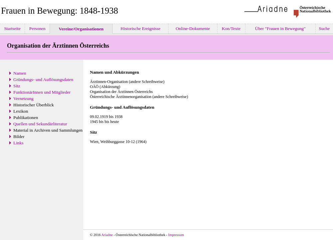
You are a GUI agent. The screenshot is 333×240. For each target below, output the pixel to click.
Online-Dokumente (192, 28)
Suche (324, 28)
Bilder (18, 136)
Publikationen (25, 117)
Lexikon (20, 111)
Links (18, 142)
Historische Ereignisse (141, 28)
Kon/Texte (231, 28)
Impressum (176, 235)
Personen (37, 28)
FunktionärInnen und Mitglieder (42, 92)
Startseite (12, 28)
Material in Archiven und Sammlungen (48, 130)
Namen (19, 73)
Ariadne (107, 235)
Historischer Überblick (33, 104)
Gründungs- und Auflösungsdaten (43, 79)
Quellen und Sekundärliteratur (40, 123)
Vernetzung (23, 98)
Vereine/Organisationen (81, 28)
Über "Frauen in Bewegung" (280, 28)
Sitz (16, 85)
